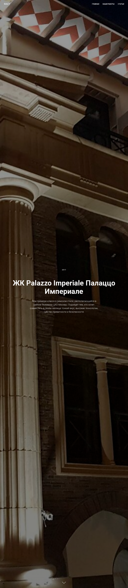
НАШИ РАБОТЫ (108, 4)
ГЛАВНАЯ (95, 4)
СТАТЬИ (121, 4)
